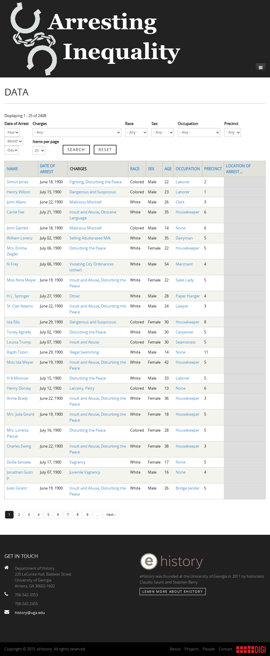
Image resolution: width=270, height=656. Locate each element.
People (209, 649)
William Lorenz (20, 238)
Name (12, 168)
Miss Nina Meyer (21, 280)
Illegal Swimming (84, 352)
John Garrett (17, 228)
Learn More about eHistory (173, 591)
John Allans (16, 202)
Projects (192, 649)
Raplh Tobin (17, 352)
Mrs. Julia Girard (20, 414)
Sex (154, 123)
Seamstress (186, 342)
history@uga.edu (30, 612)
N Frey (12, 264)
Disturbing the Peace (103, 181)
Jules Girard (17, 488)
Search (76, 149)
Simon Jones (17, 181)
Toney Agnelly (19, 332)
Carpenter (184, 332)
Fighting (76, 181)
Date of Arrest (16, 123)
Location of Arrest (238, 168)
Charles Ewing (19, 446)
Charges (40, 123)
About (175, 649)
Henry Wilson (18, 192)
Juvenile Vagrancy (84, 472)
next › (111, 514)
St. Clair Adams (20, 306)
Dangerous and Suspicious (92, 192)
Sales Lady (185, 280)
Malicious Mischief (85, 202)
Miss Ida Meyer (20, 362)
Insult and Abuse (84, 212)
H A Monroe (17, 378)
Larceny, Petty (82, 388)
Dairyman (184, 238)
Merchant (184, 264)
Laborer (183, 181)
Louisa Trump (19, 342)
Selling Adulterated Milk (90, 238)
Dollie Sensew (19, 462)
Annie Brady (17, 398)
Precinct (231, 123)
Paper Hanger (188, 296)
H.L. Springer (18, 296)
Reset (105, 149)
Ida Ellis (13, 322)
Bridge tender (188, 488)
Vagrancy (77, 462)
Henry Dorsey (19, 388)
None (180, 228)
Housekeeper (187, 212)
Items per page (46, 141)
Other (74, 296)
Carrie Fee (15, 212)
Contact (225, 649)
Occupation (188, 123)
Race (129, 123)
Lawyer (182, 306)
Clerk (180, 202)
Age (168, 168)
